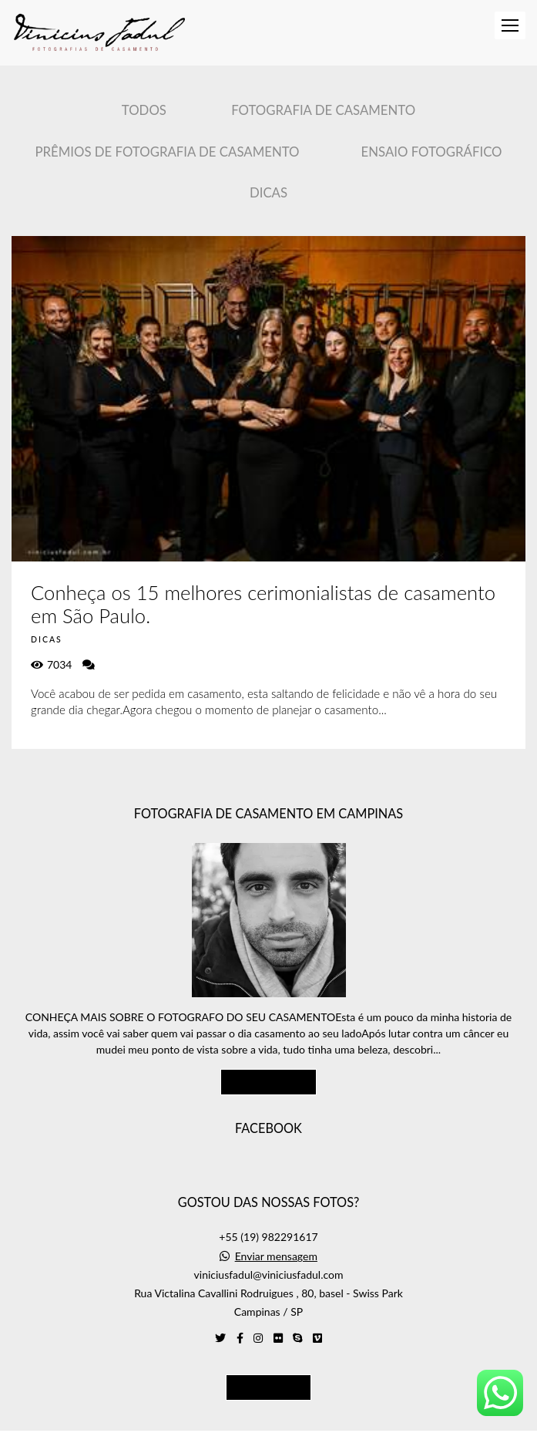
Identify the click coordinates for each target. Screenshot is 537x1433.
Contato (268, 1363)
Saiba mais (269, 1058)
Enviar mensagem (276, 1233)
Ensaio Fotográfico (431, 151)
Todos (144, 110)
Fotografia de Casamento (323, 110)
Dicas (268, 192)
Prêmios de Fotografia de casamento (167, 151)
